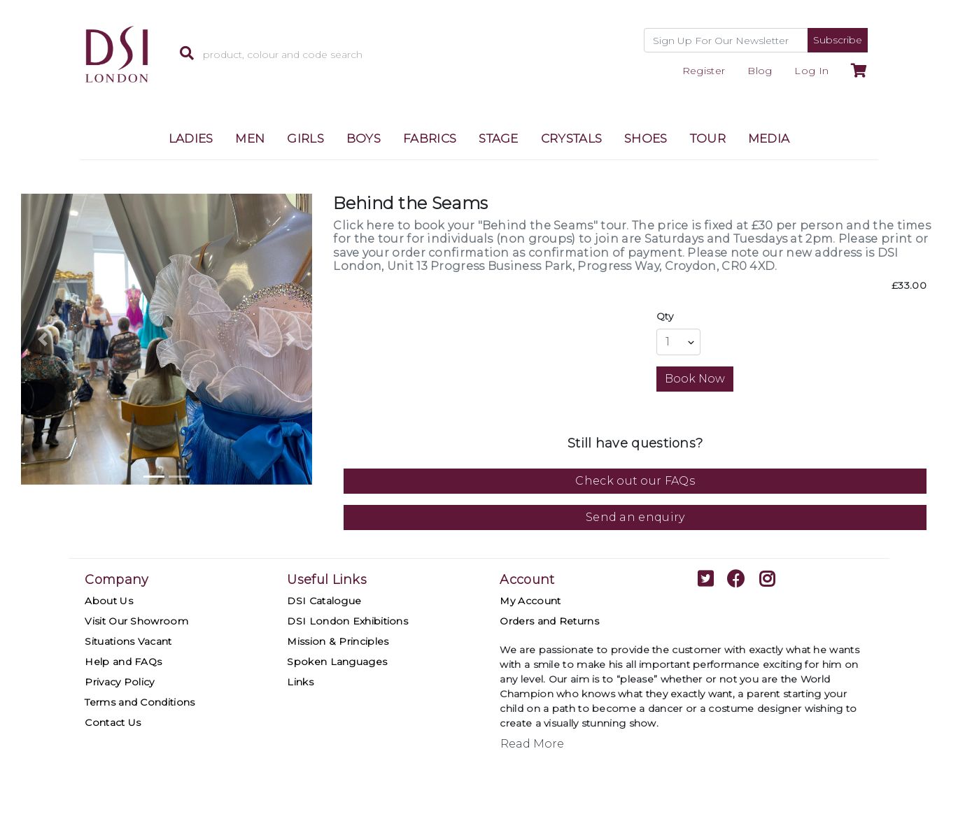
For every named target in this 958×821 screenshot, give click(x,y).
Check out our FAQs (634, 480)
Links (300, 682)
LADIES (191, 138)
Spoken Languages (337, 661)
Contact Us (113, 722)
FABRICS (429, 138)
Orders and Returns (549, 621)
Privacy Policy (119, 682)
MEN (250, 138)
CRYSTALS (571, 138)
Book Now (695, 378)
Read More (532, 743)
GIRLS (305, 138)
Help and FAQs (123, 661)
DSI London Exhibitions (347, 621)
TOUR (708, 138)
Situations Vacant (128, 641)
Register (703, 70)
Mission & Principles (337, 641)
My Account (530, 600)
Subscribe (837, 40)
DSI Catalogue (324, 600)
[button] (42, 339)
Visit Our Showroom (136, 621)
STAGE (499, 138)
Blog (759, 70)
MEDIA (769, 138)
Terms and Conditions (140, 702)
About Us (108, 600)
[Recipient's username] (726, 40)
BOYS (363, 138)
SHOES (646, 138)
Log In (811, 70)
